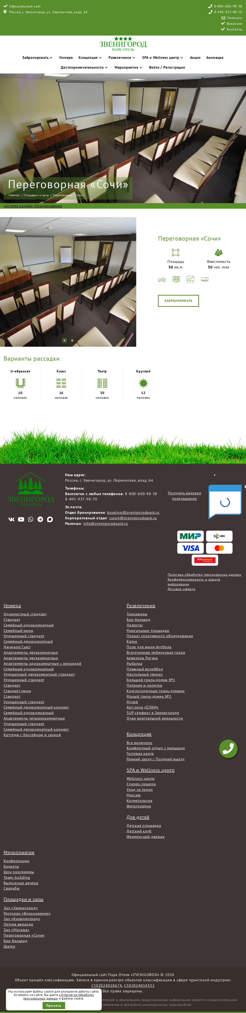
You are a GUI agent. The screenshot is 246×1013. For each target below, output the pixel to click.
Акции (195, 57)
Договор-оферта (181, 589)
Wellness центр (141, 778)
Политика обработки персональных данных (204, 574)
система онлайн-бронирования (33, 205)
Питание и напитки (144, 685)
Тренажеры (137, 614)
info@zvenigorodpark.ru (105, 523)
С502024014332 (139, 985)
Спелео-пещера (141, 784)
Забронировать (38, 57)
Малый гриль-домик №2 (149, 696)
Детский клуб (139, 831)
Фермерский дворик (146, 836)
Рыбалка (134, 663)
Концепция (91, 57)
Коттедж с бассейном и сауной (32, 734)
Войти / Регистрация (167, 67)
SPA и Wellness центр (163, 57)
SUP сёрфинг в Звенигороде (153, 712)
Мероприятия (129, 67)
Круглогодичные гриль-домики (156, 690)
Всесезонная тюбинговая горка (156, 652)
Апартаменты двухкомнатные (31, 652)
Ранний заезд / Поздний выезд (155, 759)
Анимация (215, 57)
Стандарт (12, 619)
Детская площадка (144, 825)
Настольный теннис (145, 674)
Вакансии (234, 23)
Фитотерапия (139, 806)
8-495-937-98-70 (228, 12)
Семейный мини (18, 630)
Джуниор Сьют (17, 646)
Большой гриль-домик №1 (151, 679)
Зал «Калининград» (22, 918)
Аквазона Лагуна (142, 657)
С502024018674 (106, 985)
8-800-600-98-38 (228, 6)
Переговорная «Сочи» (24, 935)
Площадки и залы (36, 195)
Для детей (138, 817)
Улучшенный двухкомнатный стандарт (39, 674)
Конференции (17, 860)
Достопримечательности (85, 67)
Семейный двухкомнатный (28, 641)
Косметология (140, 800)
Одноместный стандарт (25, 614)
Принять (54, 1005)
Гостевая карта (140, 753)
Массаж (134, 795)
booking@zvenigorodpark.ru (133, 512)
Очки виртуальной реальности (155, 718)
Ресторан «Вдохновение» (27, 913)
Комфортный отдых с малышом (156, 748)
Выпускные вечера (21, 882)
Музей (132, 701)
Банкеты (11, 866)
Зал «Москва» (17, 929)
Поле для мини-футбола (149, 646)
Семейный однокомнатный (29, 625)
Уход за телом (140, 789)
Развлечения (122, 57)
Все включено (140, 742)
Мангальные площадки (148, 630)
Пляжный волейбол (145, 669)
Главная (14, 195)
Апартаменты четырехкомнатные (34, 718)
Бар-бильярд (139, 619)
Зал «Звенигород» (21, 907)
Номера (66, 57)
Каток (132, 641)
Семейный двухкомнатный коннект (36, 707)
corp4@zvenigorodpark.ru (133, 518)
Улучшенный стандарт (24, 635)
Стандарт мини (17, 690)
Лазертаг (135, 625)
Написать (234, 18)
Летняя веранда (18, 924)
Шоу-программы (19, 871)
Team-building (17, 877)
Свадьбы (12, 888)
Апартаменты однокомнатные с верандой (42, 663)
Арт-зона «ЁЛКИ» (143, 707)
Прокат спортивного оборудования (160, 635)
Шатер (9, 946)
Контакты (234, 29)
